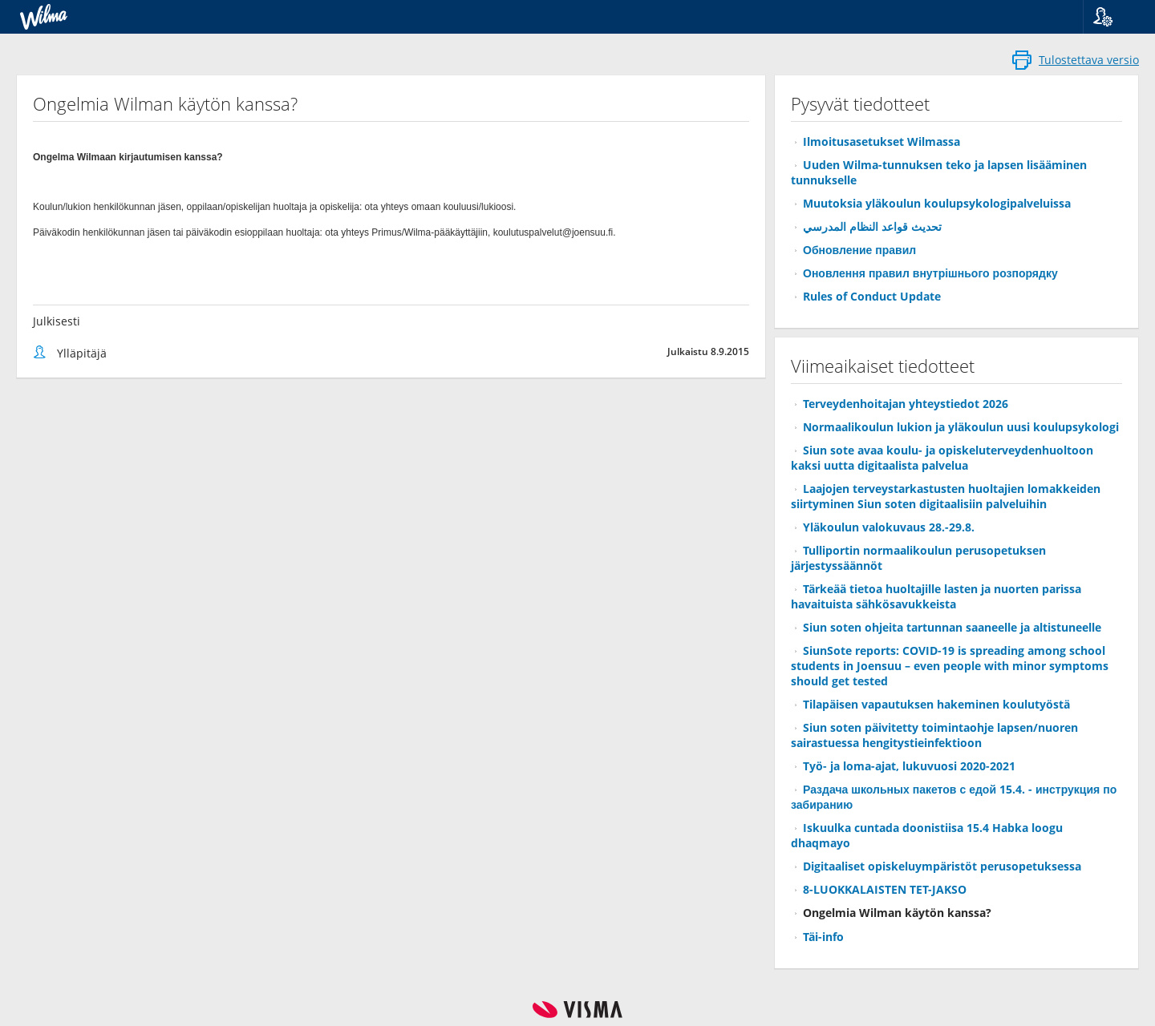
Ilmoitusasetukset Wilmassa (881, 141)
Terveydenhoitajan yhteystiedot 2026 (905, 403)
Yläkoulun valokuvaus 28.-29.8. (889, 527)
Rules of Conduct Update (872, 296)
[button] (1113, 17)
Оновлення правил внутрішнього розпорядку (930, 273)
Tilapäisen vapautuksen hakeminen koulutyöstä (936, 704)
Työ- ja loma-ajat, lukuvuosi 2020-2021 (909, 766)
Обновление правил (859, 249)
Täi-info (823, 936)
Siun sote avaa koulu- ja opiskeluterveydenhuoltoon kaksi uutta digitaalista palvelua (942, 457)
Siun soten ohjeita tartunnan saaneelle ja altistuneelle (952, 627)
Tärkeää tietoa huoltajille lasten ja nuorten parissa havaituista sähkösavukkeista (936, 596)
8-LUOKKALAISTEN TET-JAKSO (885, 889)
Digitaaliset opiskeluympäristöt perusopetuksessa (942, 866)
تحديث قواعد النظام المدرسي (872, 226)
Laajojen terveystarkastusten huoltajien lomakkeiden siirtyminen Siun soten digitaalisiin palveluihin (945, 496)
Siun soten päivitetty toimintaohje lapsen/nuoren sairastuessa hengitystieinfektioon (934, 735)
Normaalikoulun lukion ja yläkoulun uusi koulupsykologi (961, 426)
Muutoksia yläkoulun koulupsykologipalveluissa (937, 203)
